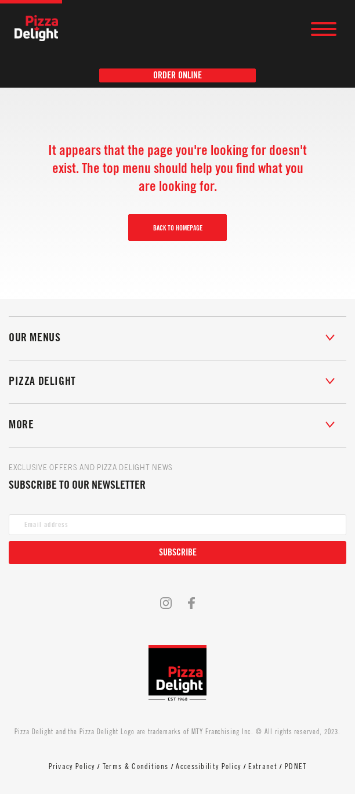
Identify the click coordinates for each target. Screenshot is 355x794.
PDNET (296, 766)
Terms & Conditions (135, 766)
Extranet (262, 766)
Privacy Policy (72, 766)
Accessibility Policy (208, 766)
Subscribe (178, 552)
